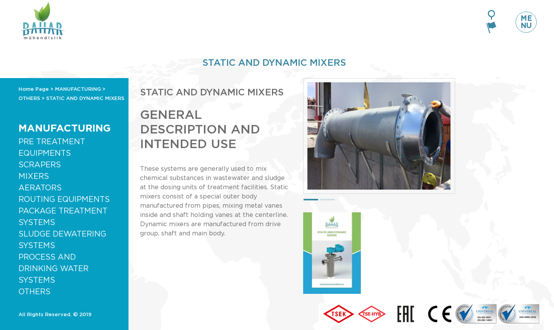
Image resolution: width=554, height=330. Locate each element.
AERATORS (40, 188)
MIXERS (33, 176)
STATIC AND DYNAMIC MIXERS (85, 98)
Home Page (33, 89)
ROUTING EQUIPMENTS (64, 199)
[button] (311, 199)
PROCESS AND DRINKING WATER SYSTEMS (53, 268)
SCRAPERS (39, 165)
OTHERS (29, 98)
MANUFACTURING (78, 89)
